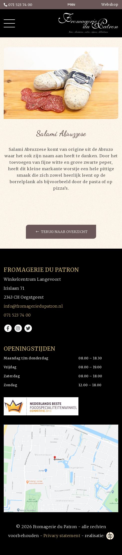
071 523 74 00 (18, 4)
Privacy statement (62, 535)
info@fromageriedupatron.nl (33, 306)
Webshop (109, 4)
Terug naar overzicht (61, 231)
